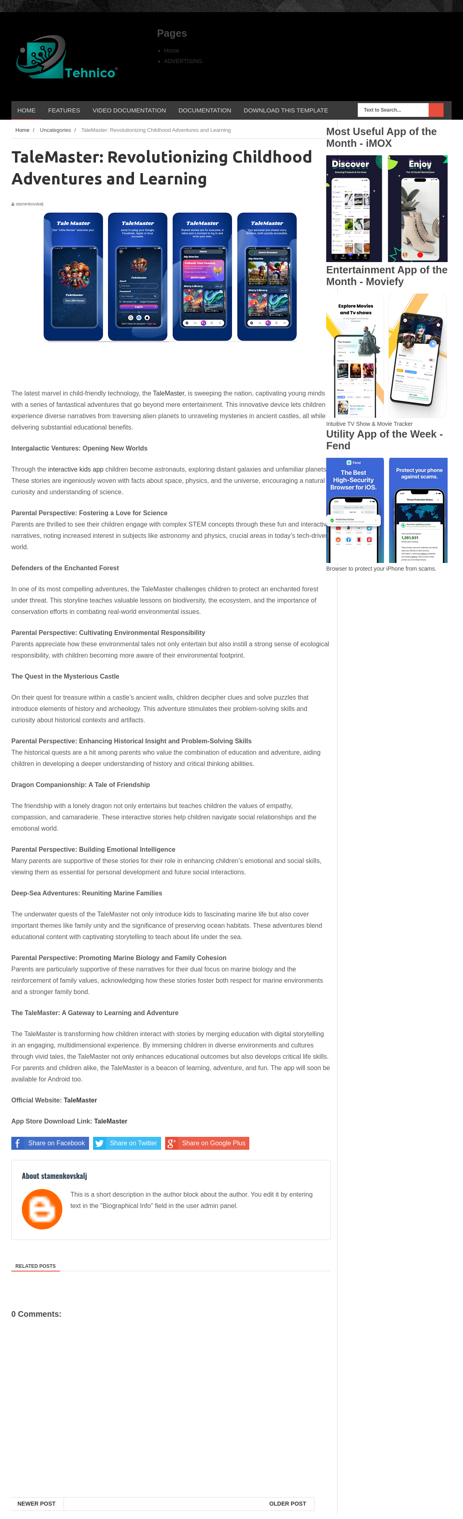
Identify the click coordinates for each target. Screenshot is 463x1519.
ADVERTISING (183, 61)
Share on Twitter (125, 1143)
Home (171, 50)
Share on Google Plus (205, 1143)
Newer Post (36, 1503)
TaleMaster (168, 393)
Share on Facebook (48, 1143)
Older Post (287, 1503)
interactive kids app (76, 469)
